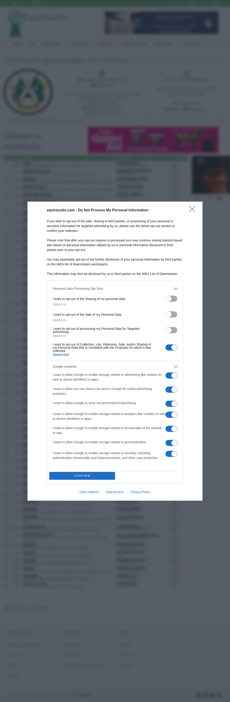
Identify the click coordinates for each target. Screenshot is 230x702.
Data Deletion (89, 492)
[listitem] (115, 288)
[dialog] (115, 351)
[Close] (193, 210)
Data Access (115, 492)
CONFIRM (82, 475)
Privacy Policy (140, 492)
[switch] (171, 299)
